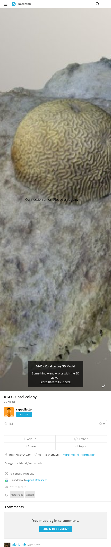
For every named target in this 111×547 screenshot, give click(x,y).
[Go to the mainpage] (21, 4)
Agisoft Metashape (36, 480)
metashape (17, 494)
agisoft (30, 494)
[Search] (97, 4)
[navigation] (6, 4)
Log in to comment (56, 529)
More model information (79, 455)
